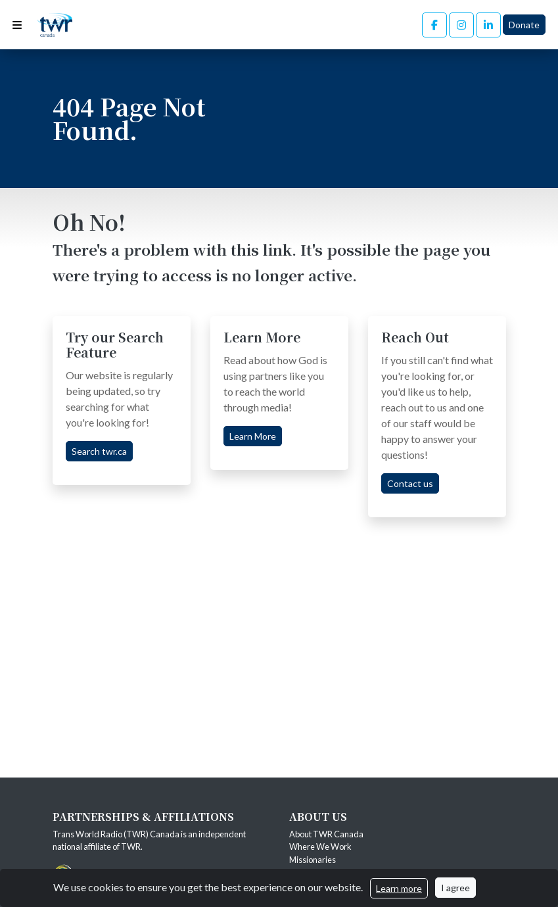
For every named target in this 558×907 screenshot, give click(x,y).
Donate (524, 24)
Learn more (399, 888)
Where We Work (320, 846)
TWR (131, 846)
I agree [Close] (455, 887)
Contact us (410, 483)
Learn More (252, 436)
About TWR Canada (327, 834)
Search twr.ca (99, 451)
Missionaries (313, 859)
